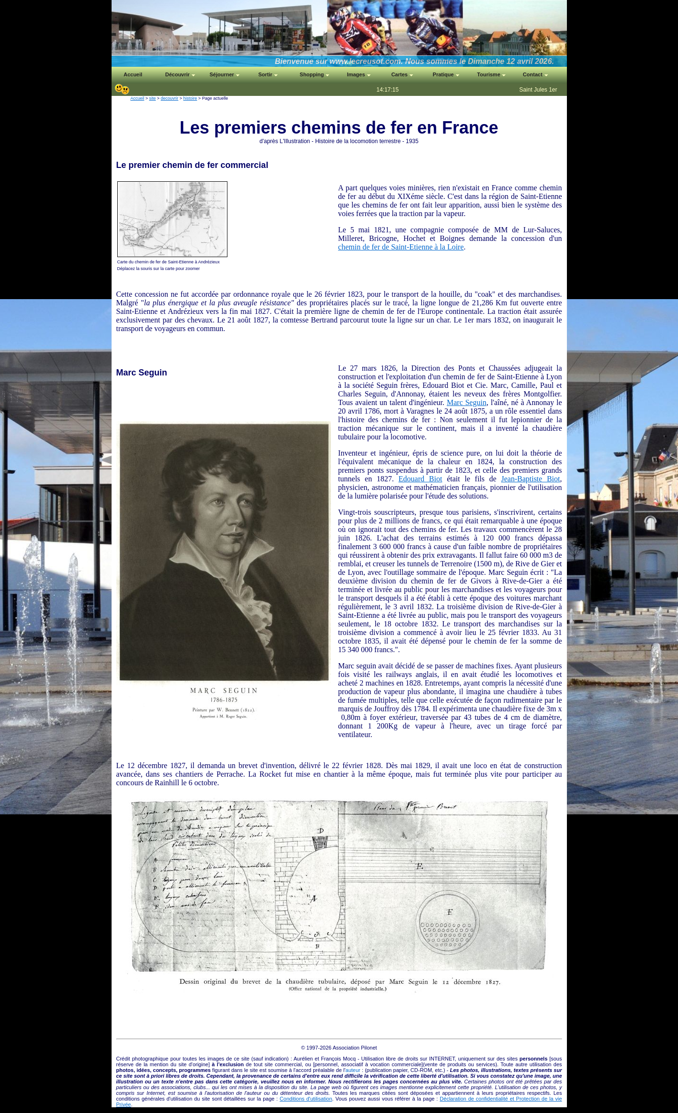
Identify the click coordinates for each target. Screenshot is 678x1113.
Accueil (137, 98)
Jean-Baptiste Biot (530, 479)
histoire (190, 98)
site (152, 98)
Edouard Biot (420, 479)
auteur (353, 1070)
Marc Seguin (466, 402)
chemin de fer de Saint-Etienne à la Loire (400, 247)
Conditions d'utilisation (306, 1099)
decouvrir (169, 98)
